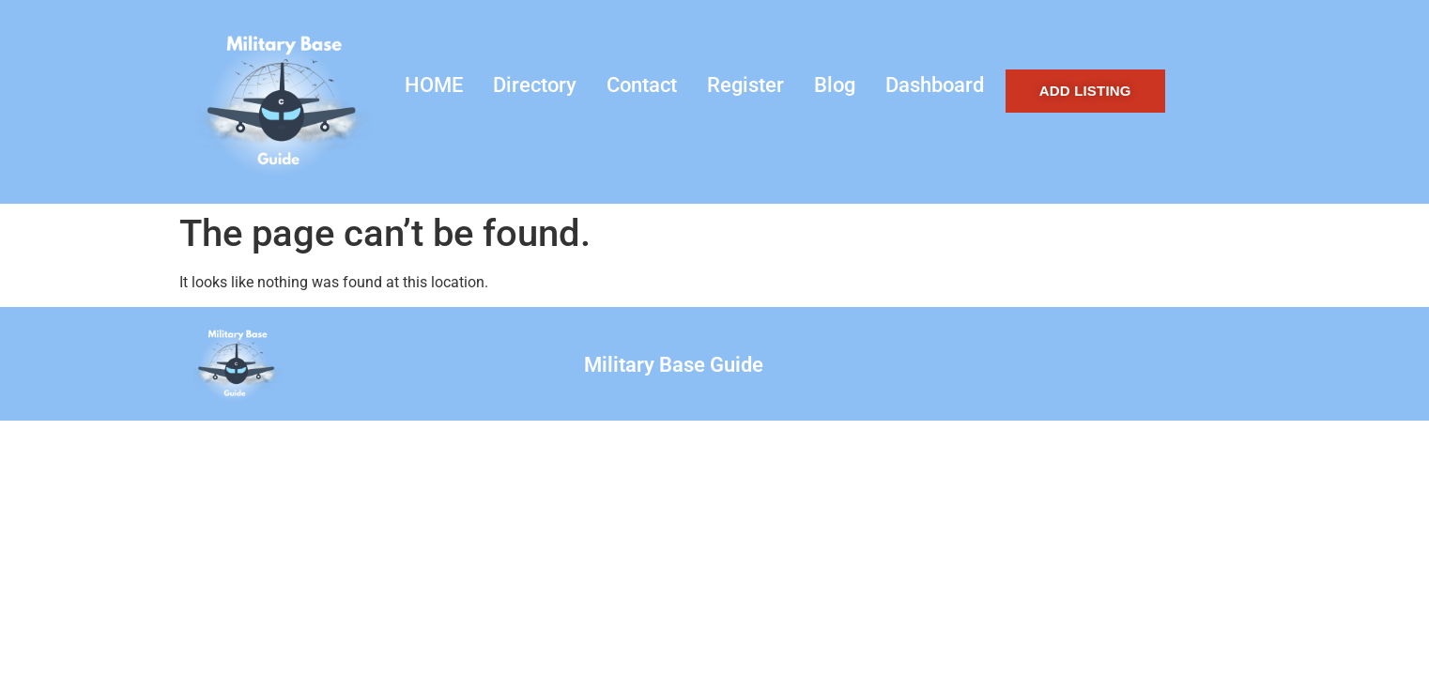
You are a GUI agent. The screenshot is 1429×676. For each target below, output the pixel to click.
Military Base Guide (673, 364)
